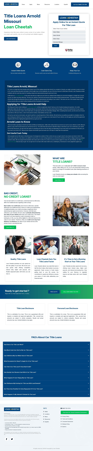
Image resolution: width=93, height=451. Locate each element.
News (38, 4)
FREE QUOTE (53, 291)
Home (23, 4)
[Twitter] (12, 439)
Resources (47, 4)
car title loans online (32, 106)
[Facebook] (6, 439)
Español (66, 4)
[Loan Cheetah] (11, 4)
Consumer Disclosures (67, 421)
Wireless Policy (65, 423)
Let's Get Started (10, 38)
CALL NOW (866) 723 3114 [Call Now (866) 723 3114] (70, 291)
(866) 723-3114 (66, 408)
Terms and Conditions (67, 418)
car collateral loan (19, 95)
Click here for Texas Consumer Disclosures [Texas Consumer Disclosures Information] (75, 412)
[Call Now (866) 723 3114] (80, 4)
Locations (57, 4)
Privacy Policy (65, 416)
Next (55, 45)
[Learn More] (59, 180)
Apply (30, 4)
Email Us (63, 426)
